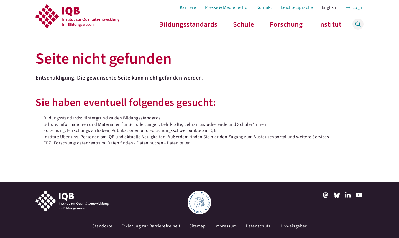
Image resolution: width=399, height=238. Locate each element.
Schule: (51, 124)
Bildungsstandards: (63, 118)
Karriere (188, 7)
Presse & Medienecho (226, 7)
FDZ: (48, 143)
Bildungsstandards (188, 24)
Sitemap (197, 226)
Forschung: (55, 130)
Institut (329, 24)
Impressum (225, 226)
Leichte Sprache (297, 7)
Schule (243, 24)
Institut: (51, 137)
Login (358, 7)
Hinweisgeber (293, 226)
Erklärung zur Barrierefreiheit (150, 226)
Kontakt (264, 7)
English (329, 7)
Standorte (102, 226)
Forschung (286, 24)
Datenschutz (258, 226)
